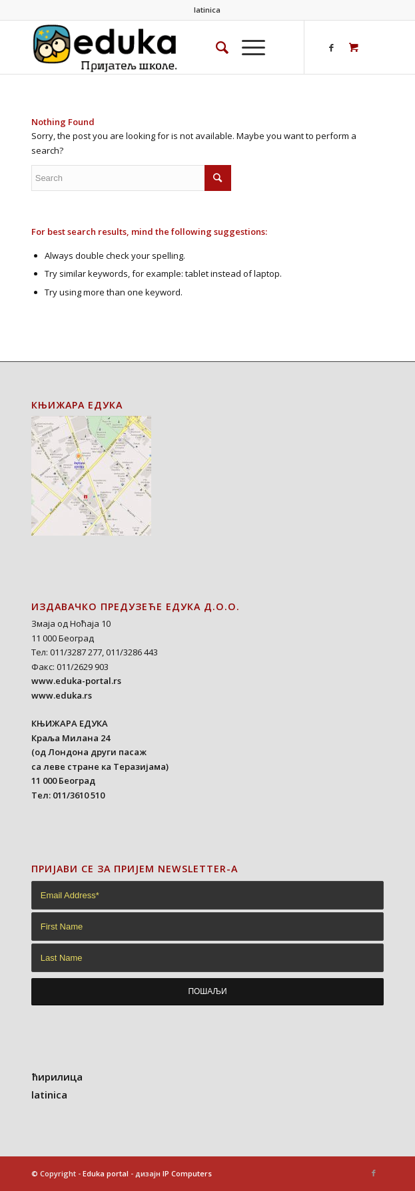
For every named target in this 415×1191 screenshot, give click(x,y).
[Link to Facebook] (331, 47)
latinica (207, 10)
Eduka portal (106, 1173)
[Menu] (246, 47)
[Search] (215, 47)
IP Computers (187, 1173)
